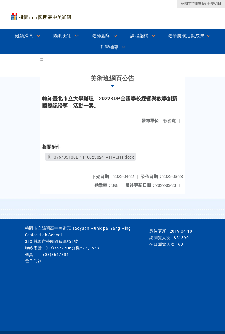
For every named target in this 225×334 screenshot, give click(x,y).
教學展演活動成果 (186, 35)
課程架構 (139, 35)
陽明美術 (62, 35)
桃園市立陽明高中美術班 (201, 3)
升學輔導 (109, 47)
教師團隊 (101, 35)
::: (41, 59)
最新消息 (24, 35)
